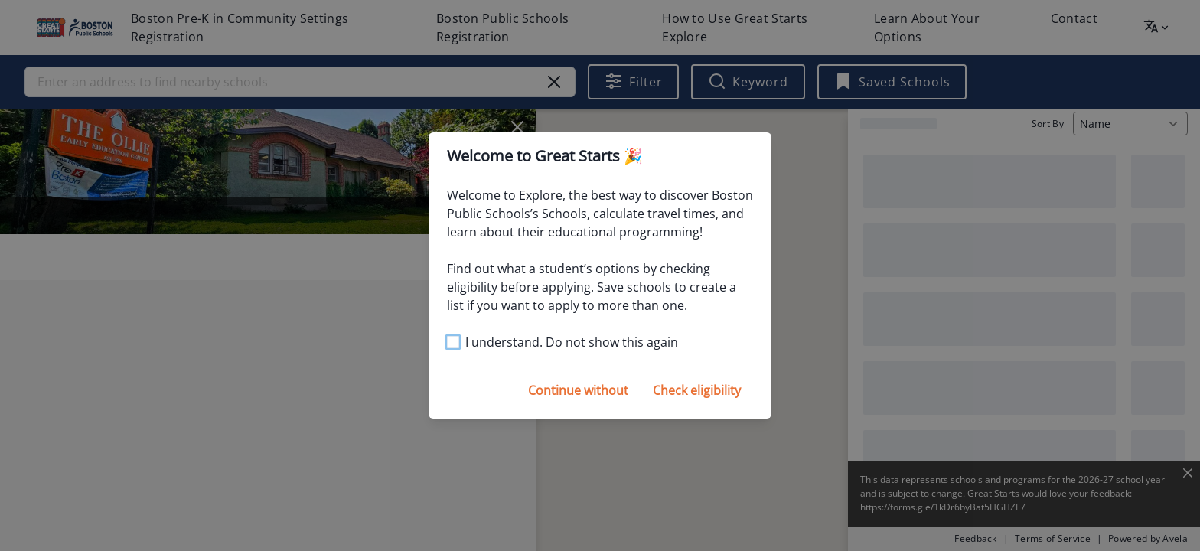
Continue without (578, 390)
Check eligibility (697, 390)
